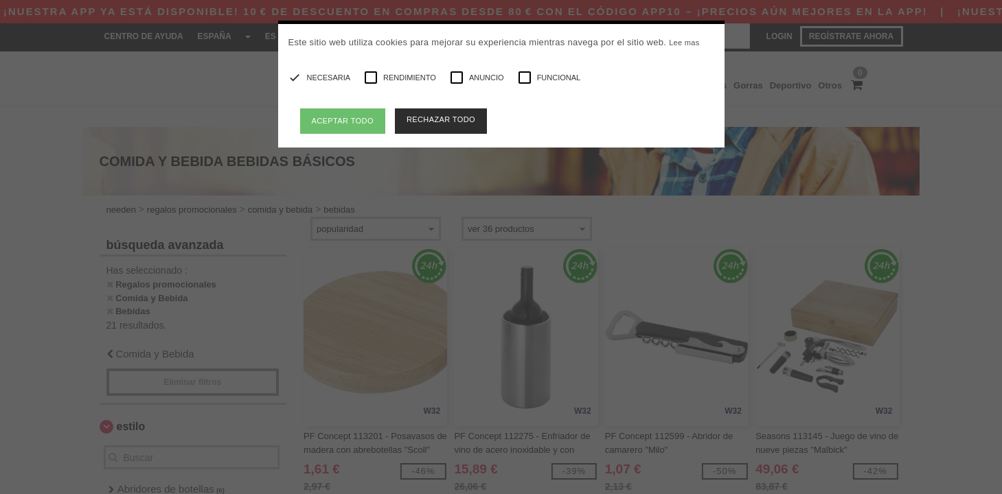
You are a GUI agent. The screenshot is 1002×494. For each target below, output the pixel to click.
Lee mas (684, 42)
